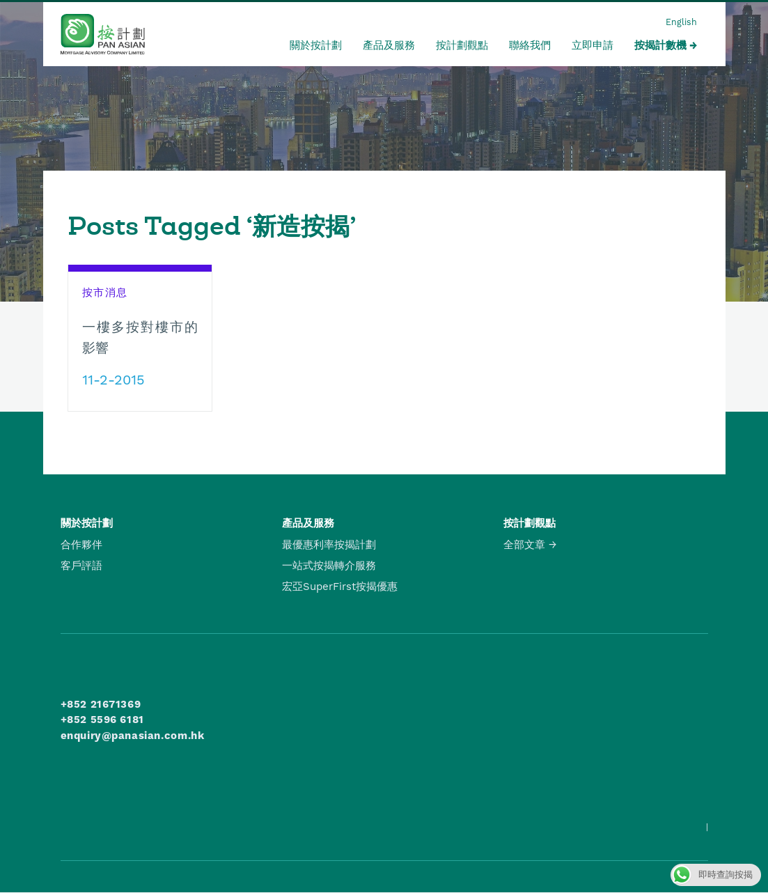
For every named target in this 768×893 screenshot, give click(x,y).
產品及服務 (389, 45)
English (681, 22)
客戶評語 (81, 565)
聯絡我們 (530, 45)
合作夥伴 (81, 544)
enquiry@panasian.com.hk (133, 735)
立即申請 (592, 45)
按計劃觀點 (462, 45)
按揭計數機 (660, 45)
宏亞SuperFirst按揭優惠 (340, 586)
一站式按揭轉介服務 (329, 565)
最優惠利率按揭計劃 (329, 544)
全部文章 (524, 544)
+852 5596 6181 (102, 719)
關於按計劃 (316, 45)
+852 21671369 (101, 704)
